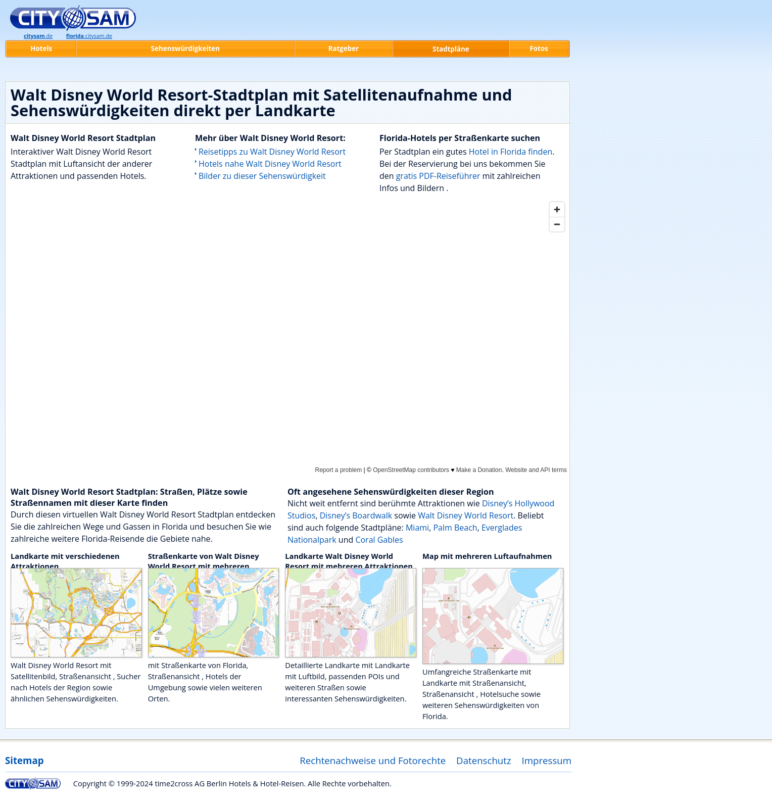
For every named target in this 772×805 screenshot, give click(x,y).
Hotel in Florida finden (510, 151)
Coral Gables (379, 539)
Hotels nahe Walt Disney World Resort (270, 163)
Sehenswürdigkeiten (185, 48)
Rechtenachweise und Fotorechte (373, 760)
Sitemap (24, 760)
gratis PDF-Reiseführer (438, 175)
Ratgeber (343, 48)
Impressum (547, 760)
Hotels (41, 48)
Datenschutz (483, 760)
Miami (417, 527)
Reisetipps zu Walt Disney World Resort (272, 151)
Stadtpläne (450, 49)
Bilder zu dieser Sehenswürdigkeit (262, 175)
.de (38, 35)
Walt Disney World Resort (465, 515)
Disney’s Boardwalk (356, 515)
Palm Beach (455, 527)
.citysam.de (89, 35)
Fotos (539, 48)
